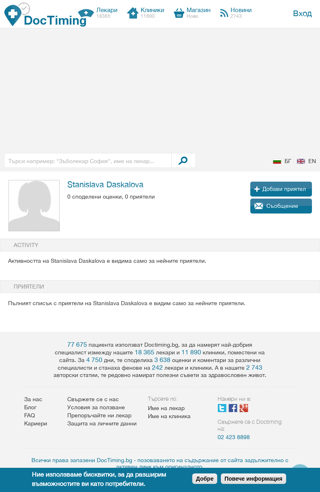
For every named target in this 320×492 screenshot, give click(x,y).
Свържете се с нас (93, 399)
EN (312, 161)
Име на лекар (166, 408)
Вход (302, 13)
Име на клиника (169, 416)
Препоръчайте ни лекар (99, 415)
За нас (33, 399)
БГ (288, 161)
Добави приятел (284, 189)
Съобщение (282, 206)
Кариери (35, 423)
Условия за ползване (96, 407)
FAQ (29, 415)
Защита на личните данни (102, 423)
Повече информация (253, 478)
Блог (30, 407)
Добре (205, 478)
